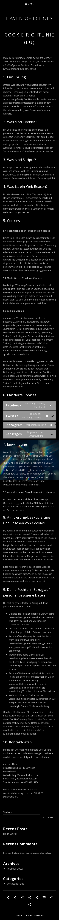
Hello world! (10, 834)
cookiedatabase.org (13, 793)
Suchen (7, 812)
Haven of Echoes (29, 18)
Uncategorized (15, 883)
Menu (31, 4)
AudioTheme (37, 915)
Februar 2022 (15, 868)
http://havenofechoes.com (33, 84)
